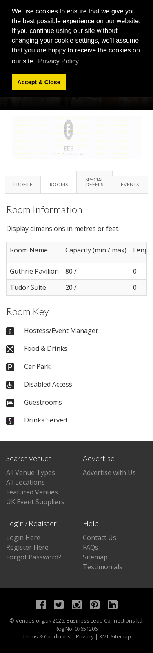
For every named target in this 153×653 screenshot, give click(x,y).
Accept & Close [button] (38, 82)
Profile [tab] (23, 184)
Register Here (27, 547)
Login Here (23, 537)
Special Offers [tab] (94, 181)
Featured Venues (32, 492)
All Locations (25, 482)
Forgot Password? (33, 557)
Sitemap (95, 557)
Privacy (85, 636)
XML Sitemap (115, 636)
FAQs (90, 547)
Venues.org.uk (33, 620)
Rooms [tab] (59, 184)
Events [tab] (130, 184)
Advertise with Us (109, 472)
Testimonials (102, 566)
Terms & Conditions (46, 636)
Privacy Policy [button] (58, 61)
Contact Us (99, 537)
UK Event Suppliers (35, 501)
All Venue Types (30, 472)
